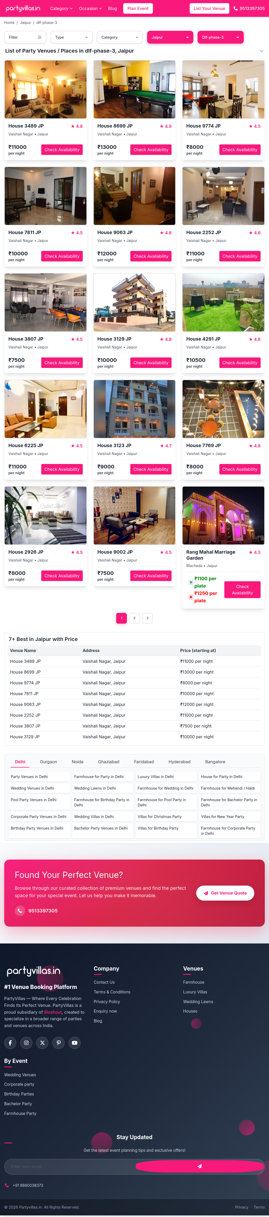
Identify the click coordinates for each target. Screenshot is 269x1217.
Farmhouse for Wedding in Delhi (165, 789)
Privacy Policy (107, 1002)
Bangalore (215, 762)
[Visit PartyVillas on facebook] (10, 1044)
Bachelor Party (18, 1105)
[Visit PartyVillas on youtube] (79, 1044)
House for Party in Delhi (221, 777)
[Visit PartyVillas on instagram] (27, 1044)
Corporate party (19, 1086)
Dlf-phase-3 (220, 37)
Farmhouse (193, 983)
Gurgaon (48, 762)
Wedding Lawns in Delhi (95, 789)
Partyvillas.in (30, 1209)
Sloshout (53, 1012)
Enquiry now (105, 1011)
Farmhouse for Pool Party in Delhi (162, 803)
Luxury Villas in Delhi (156, 777)
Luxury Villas (195, 992)
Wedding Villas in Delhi (94, 817)
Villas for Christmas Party (160, 817)
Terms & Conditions (112, 992)
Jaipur (25, 22)
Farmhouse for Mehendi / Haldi (228, 789)
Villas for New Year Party (222, 817)
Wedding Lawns (198, 1002)
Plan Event (137, 8)
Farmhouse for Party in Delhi (99, 777)
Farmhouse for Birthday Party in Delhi (102, 803)
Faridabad (144, 762)
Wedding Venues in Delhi (32, 789)
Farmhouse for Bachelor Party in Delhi (229, 803)
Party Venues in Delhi (29, 777)
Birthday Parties (19, 1095)
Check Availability (61, 149)
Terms (259, 1209)
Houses (190, 1011)
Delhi (20, 762)
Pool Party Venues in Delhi (33, 800)
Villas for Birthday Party (158, 829)
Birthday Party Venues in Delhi (37, 829)
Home (9, 22)
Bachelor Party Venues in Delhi (101, 829)
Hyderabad (180, 762)
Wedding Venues (20, 1076)
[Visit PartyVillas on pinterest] (62, 1044)
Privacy (241, 1209)
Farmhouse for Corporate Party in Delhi (228, 831)
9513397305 (249, 8)
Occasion (90, 8)
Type (71, 37)
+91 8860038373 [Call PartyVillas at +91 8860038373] (28, 1187)
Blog (112, 8)
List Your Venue (209, 8)
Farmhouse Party (20, 1115)
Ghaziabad (109, 762)
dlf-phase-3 (47, 22)
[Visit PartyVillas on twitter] (44, 1044)
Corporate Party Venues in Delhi (38, 817)
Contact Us (104, 983)
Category (61, 8)
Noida (77, 762)
